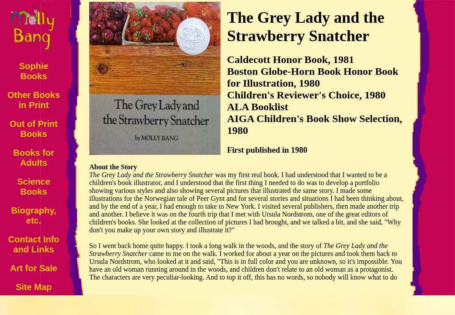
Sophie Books (34, 71)
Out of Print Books (34, 129)
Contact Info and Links (34, 244)
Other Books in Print (33, 100)
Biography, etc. (33, 215)
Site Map (34, 287)
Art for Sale (33, 268)
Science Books (33, 186)
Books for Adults (33, 158)
